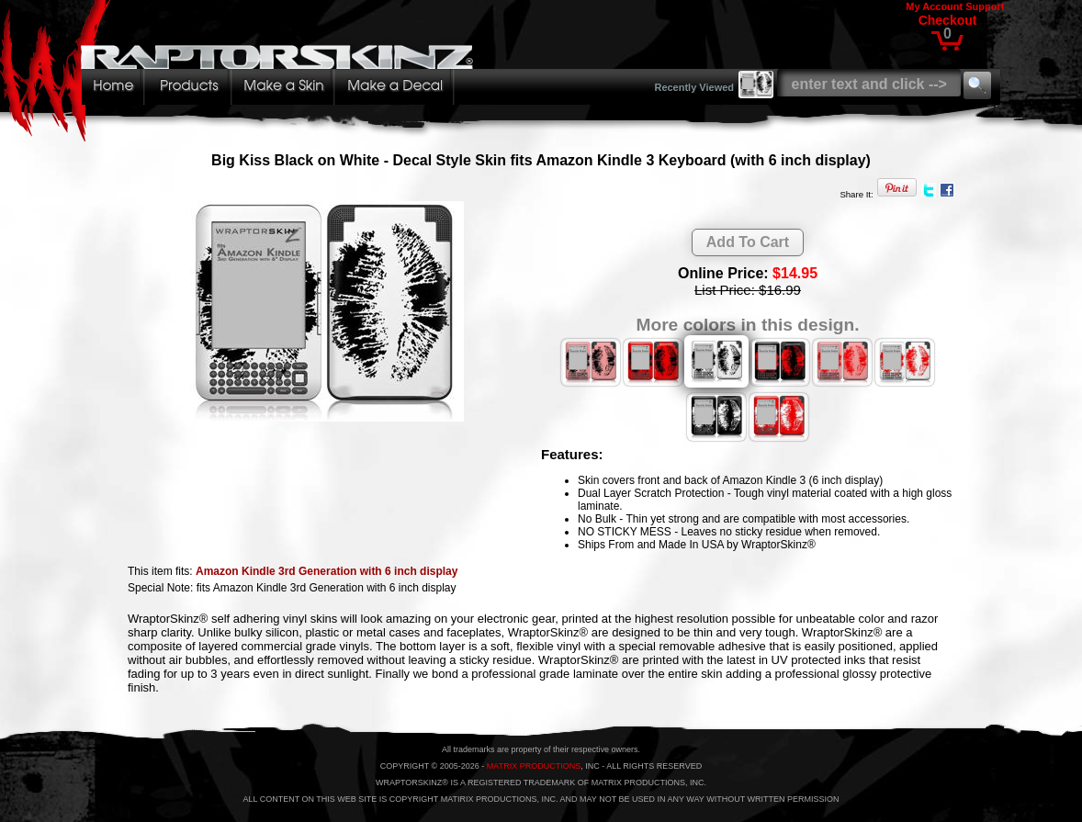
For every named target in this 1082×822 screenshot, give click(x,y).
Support (984, 6)
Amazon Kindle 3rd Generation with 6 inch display (326, 571)
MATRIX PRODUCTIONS (533, 766)
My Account (934, 6)
